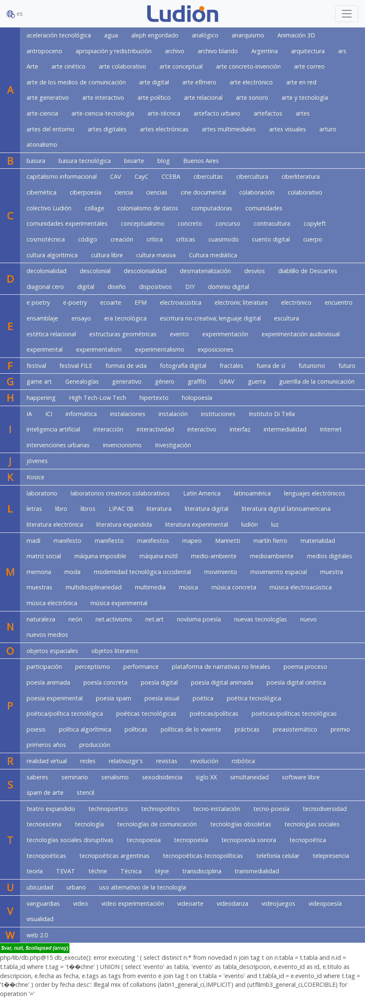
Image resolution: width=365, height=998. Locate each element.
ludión (249, 524)
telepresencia (331, 856)
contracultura (272, 223)
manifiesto (109, 541)
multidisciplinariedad (94, 587)
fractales (231, 366)
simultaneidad (249, 777)
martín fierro (270, 541)
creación (121, 239)
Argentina (264, 51)
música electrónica (52, 603)
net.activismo (114, 619)
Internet (331, 429)
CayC (141, 176)
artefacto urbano (217, 113)
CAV (115, 176)
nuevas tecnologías (260, 619)
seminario (74, 777)
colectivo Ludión (49, 208)
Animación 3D (296, 35)
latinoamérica (252, 493)
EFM (141, 302)
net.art (154, 619)
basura (36, 161)
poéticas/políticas (214, 713)
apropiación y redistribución (114, 51)
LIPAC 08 (121, 509)
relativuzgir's (126, 761)
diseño (117, 287)
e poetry (38, 302)
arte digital (154, 82)
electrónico (296, 302)
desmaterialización (205, 271)
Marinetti (227, 541)
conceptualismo (142, 223)
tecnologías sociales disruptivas (70, 840)
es (15, 14)
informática (81, 414)
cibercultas (208, 176)
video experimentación (132, 903)
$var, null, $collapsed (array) (34, 948)
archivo (174, 51)
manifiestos (153, 541)
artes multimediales (229, 129)
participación (44, 666)
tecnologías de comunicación (157, 824)
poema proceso (305, 666)
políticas (136, 729)
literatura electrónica (55, 524)
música (188, 587)
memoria (39, 572)
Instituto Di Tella (272, 414)
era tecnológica (125, 318)
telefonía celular (277, 856)
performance (141, 666)
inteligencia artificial (53, 429)
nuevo (308, 619)
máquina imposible (100, 556)
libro (61, 509)
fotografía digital (183, 366)
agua (111, 35)
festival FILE (75, 366)
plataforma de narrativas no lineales (221, 666)
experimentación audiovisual (301, 334)
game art (39, 381)
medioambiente (272, 556)
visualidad (40, 919)
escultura (286, 318)
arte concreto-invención (248, 66)
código (87, 239)
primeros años (46, 745)
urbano (76, 887)
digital (85, 287)
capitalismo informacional (62, 176)
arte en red (301, 82)
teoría (35, 871)
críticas (185, 239)
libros (88, 509)
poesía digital (159, 682)
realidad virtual (47, 761)
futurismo (312, 366)
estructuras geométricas (123, 334)
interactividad (155, 429)
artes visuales (287, 129)
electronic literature (241, 302)
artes (303, 113)
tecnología (89, 824)
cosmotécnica (46, 239)
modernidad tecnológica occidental (142, 572)
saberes (37, 777)
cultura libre (107, 255)
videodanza (232, 903)
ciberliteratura (301, 176)
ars (342, 51)
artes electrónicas (164, 129)
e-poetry (75, 302)
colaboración (256, 192)
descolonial (95, 271)
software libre (301, 777)
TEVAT (65, 871)
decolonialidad (46, 271)
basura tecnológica (85, 161)
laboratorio (42, 493)
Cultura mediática (213, 255)
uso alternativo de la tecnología (142, 887)
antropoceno (44, 51)
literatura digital (206, 509)
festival (36, 366)
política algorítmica (85, 729)
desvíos (254, 271)
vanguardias (43, 903)
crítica (155, 239)
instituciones (218, 414)
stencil (85, 792)
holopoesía (197, 398)
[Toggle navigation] (346, 13)
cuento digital (271, 239)
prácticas (247, 729)
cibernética (41, 192)
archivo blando (218, 51)
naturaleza (41, 619)
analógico (205, 35)
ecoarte (110, 302)
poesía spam (113, 698)
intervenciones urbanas (58, 445)
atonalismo (42, 144)
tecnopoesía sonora (248, 840)
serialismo (115, 777)
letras (34, 509)
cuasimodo (223, 239)
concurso (228, 223)
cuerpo (312, 239)
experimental (45, 349)
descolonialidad (145, 271)
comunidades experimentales (67, 223)
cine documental (203, 192)
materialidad (318, 541)
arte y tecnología (305, 97)
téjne (162, 871)
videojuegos (278, 903)
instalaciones (127, 414)
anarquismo (248, 35)
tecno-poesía (271, 809)
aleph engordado (155, 35)
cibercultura (252, 176)
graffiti (197, 381)
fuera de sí (271, 366)
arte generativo (48, 97)
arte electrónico (251, 82)
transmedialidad (257, 871)
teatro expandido (51, 809)
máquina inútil (159, 556)
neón (75, 619)
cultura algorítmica (52, 255)
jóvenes (37, 461)
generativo (127, 381)
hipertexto (154, 398)
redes (88, 761)
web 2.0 (37, 935)
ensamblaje (42, 318)
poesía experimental (55, 698)
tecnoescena (44, 824)
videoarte (190, 903)
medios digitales (329, 556)
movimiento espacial (278, 572)
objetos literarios (114, 651)
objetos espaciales (52, 651)
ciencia (124, 192)
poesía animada (48, 682)
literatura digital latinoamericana (286, 509)
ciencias (156, 192)
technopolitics (160, 809)
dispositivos (155, 287)
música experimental (119, 603)
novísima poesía (199, 619)
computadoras (211, 208)
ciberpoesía (85, 192)
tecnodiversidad (325, 809)
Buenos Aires (201, 161)
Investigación (173, 445)
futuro (346, 366)
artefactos (268, 113)
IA (29, 414)
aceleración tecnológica (59, 35)
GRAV (227, 381)
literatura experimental (196, 524)
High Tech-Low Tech (97, 398)
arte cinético (68, 66)
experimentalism (99, 349)
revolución (204, 761)
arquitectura (308, 51)
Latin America (201, 493)
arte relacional (203, 97)
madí (33, 541)
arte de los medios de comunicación (76, 82)
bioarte (134, 161)
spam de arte (45, 792)
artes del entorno (50, 129)
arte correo (309, 66)
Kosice (35, 477)
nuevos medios (47, 634)
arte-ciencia (42, 113)
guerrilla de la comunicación (317, 381)
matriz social (44, 556)
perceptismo (92, 666)
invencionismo (122, 445)
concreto (190, 223)
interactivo (201, 429)
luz (275, 524)
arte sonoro (252, 97)
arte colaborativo (122, 66)
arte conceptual (181, 66)
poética (203, 698)
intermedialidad (285, 429)
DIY (190, 287)
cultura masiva (156, 255)
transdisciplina (201, 871)
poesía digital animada (222, 682)
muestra (331, 572)
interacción (108, 429)
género (164, 381)
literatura (159, 509)
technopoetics (108, 809)
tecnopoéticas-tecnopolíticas (203, 856)
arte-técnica (163, 113)
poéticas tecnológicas (146, 713)
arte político (154, 97)
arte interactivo (103, 97)
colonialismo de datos (148, 208)
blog (163, 161)
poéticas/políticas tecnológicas (294, 713)
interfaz (240, 429)
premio (340, 729)
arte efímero (199, 82)
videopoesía (325, 903)
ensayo (81, 318)
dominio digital (228, 287)
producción (94, 745)
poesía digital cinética (296, 682)
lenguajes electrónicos (314, 493)
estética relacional (51, 334)
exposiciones (215, 349)
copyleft (315, 223)
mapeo (192, 541)
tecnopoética (307, 840)
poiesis (36, 729)
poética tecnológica (254, 698)
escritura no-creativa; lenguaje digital (210, 318)
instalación (173, 414)
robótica (243, 761)
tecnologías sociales (312, 824)
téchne (97, 871)
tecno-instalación (216, 809)
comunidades (263, 208)
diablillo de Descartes (307, 271)
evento (179, 334)
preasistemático (295, 729)
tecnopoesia (144, 840)
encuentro (339, 302)
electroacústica (180, 302)
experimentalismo (159, 349)
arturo (327, 129)
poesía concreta (105, 682)
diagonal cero (45, 287)
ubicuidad (40, 887)
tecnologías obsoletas (240, 824)
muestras (39, 587)
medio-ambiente (214, 556)
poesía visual (162, 698)
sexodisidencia (162, 777)
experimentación (225, 334)
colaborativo (305, 192)
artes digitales (107, 129)
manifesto (67, 541)
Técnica (131, 871)
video (80, 903)
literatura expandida (124, 524)
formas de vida (126, 366)
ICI (48, 414)
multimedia (150, 587)
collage (94, 208)
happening (41, 398)
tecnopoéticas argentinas (114, 856)
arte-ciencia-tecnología (102, 113)
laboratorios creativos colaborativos (120, 493)
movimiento (220, 572)
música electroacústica (300, 587)
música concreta (233, 587)
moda (72, 572)
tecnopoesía (191, 840)
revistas (166, 761)
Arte (32, 66)
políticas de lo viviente (191, 729)
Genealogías (82, 381)
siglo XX (206, 777)
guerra (257, 381)
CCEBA (171, 176)
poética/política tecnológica (65, 713)
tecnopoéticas (46, 856)
